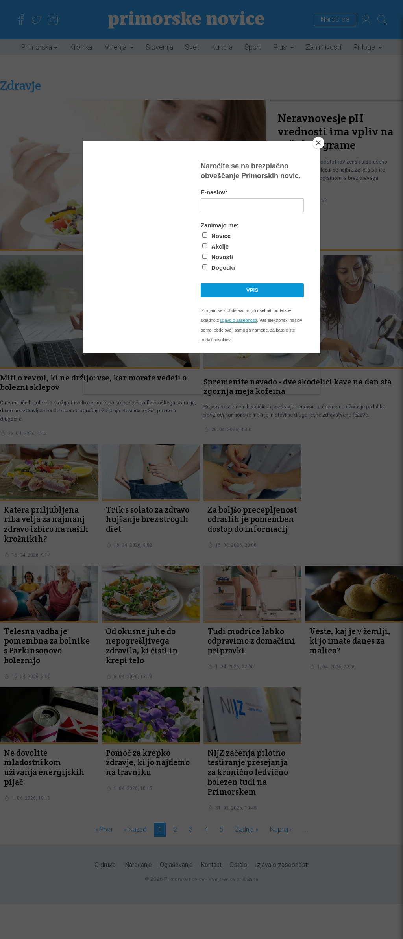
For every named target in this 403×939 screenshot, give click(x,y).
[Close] (318, 143)
